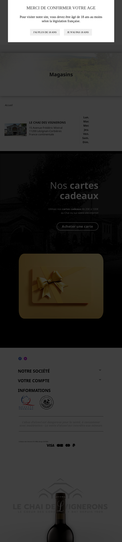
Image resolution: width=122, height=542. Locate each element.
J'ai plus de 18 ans (45, 32)
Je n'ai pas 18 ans (78, 32)
